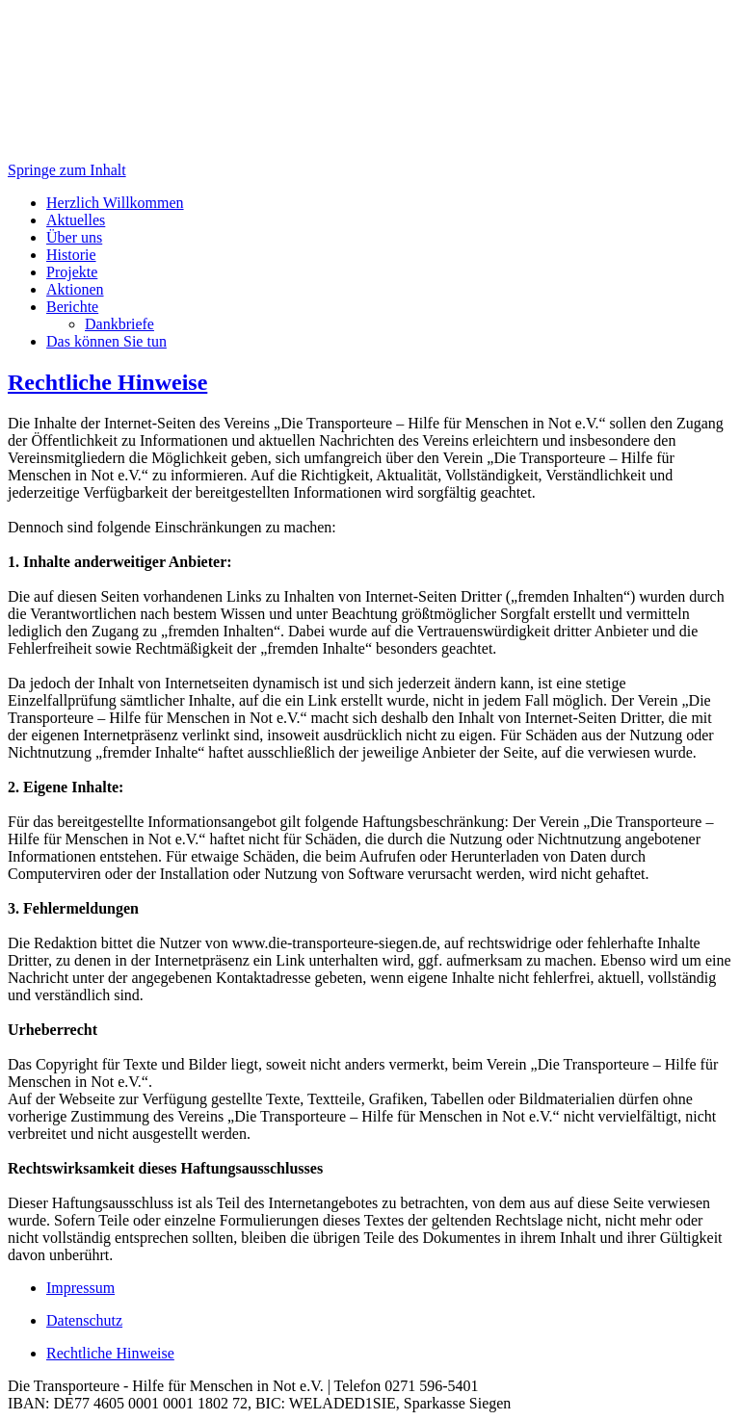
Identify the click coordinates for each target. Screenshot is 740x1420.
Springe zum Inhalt (67, 170)
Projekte (71, 272)
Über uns (74, 237)
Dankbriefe (119, 324)
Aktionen (75, 289)
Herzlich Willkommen (115, 202)
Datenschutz (84, 1320)
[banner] (370, 85)
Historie (71, 254)
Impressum (80, 1287)
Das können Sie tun (106, 341)
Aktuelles (75, 220)
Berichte (72, 306)
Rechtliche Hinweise (107, 382)
